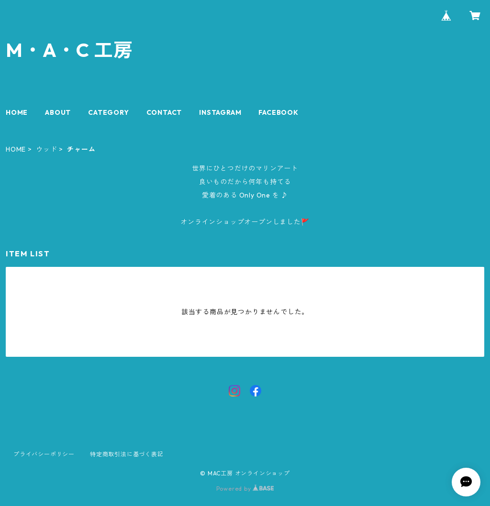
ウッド (46, 149)
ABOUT (58, 112)
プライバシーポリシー (44, 454)
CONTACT (164, 112)
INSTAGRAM (220, 112)
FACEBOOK (278, 112)
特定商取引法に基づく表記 (127, 454)
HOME (17, 112)
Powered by (245, 488)
